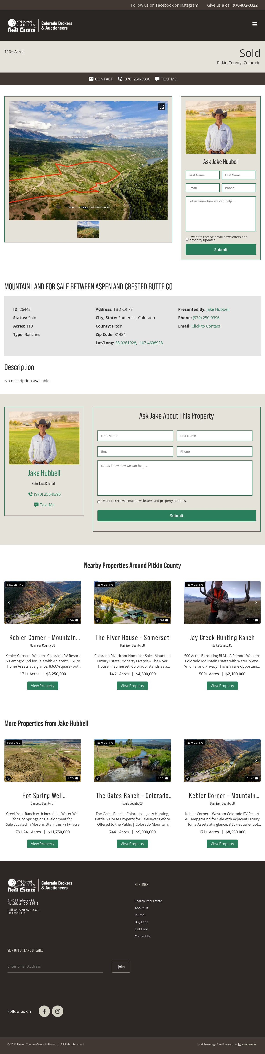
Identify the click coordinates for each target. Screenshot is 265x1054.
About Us (141, 908)
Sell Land (141, 929)
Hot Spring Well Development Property (42, 795)
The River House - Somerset (132, 637)
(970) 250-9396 (206, 317)
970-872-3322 (29, 910)
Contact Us (143, 936)
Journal (140, 915)
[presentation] (40, 983)
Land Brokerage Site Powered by (226, 1044)
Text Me (44, 504)
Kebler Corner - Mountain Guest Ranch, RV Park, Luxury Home (42, 637)
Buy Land (141, 922)
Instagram (189, 5)
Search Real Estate (148, 901)
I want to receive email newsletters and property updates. (218, 238)
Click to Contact (206, 326)
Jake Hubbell (218, 309)
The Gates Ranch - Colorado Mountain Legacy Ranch (132, 795)
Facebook (165, 5)
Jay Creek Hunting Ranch (222, 637)
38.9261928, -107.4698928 (139, 342)
